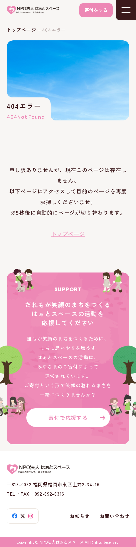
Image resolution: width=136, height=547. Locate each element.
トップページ (21, 29)
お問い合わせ (114, 516)
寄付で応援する (68, 418)
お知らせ (80, 516)
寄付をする (96, 10)
